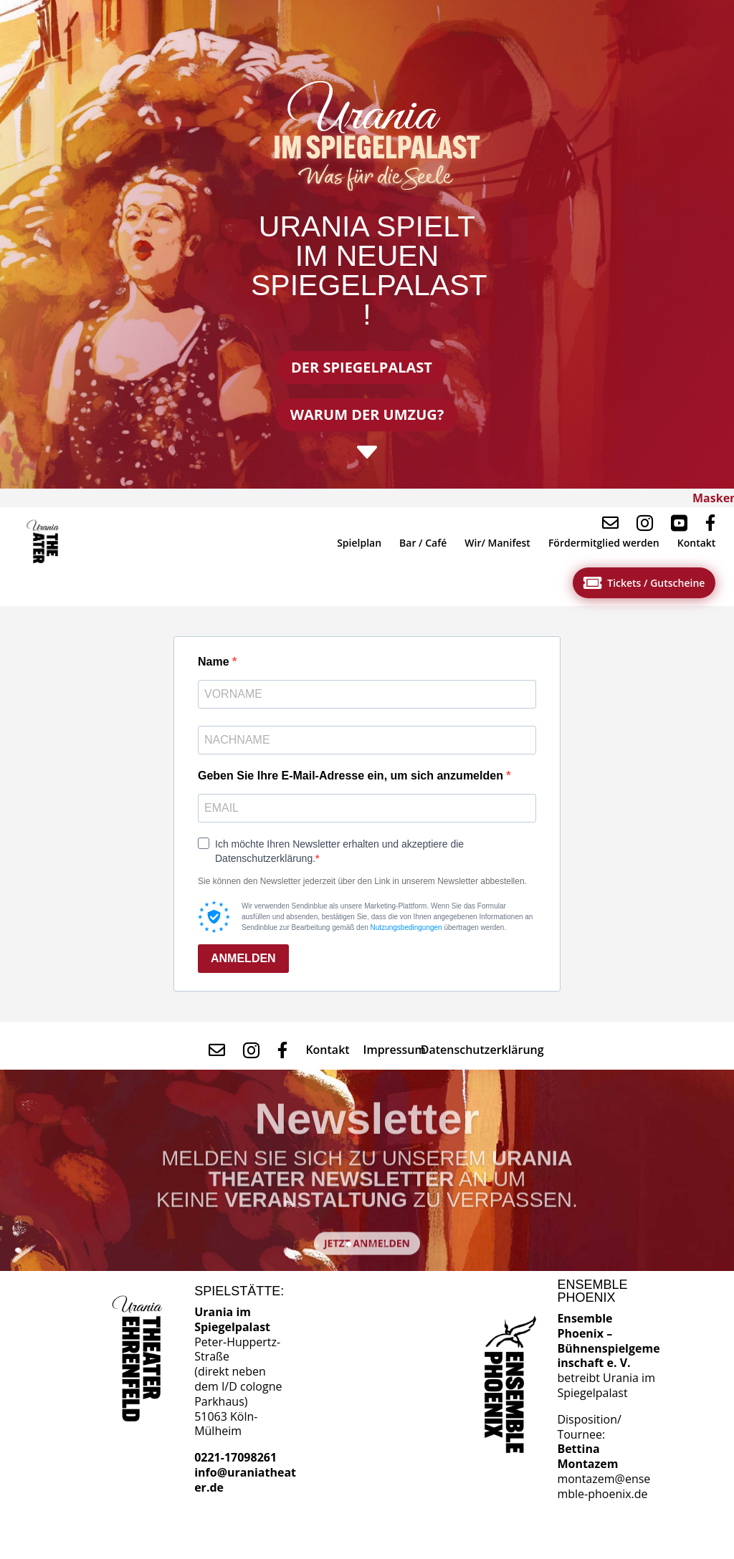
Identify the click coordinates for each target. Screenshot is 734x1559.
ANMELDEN (243, 958)
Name (215, 662)
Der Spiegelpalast (361, 367)
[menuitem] (45, 542)
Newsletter (367, 1130)
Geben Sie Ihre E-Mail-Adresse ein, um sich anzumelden (352, 775)
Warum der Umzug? (367, 414)
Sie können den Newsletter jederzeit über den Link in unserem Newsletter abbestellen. (362, 881)
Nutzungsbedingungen (406, 927)
